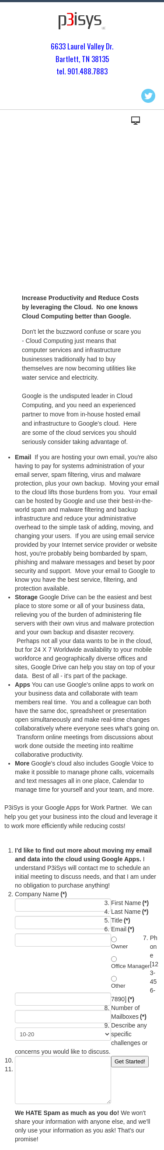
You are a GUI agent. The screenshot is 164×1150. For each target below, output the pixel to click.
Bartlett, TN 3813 (80, 58)
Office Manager (130, 966)
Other (118, 985)
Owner (119, 946)
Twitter (148, 96)
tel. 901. (68, 71)
